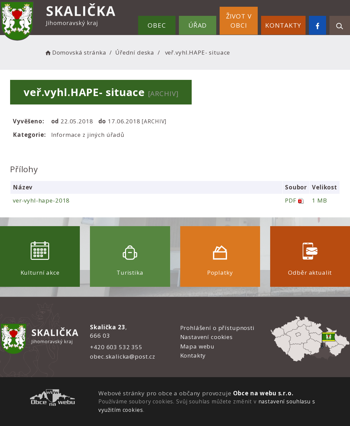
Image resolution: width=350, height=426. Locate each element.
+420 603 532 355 (116, 347)
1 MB (319, 200)
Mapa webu (197, 346)
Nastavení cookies (206, 337)
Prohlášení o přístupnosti (217, 328)
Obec (157, 25)
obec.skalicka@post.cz (122, 356)
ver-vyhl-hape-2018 (41, 200)
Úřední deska (134, 52)
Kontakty (283, 25)
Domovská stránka (75, 52)
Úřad (197, 25)
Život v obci (239, 21)
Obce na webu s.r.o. (263, 393)
